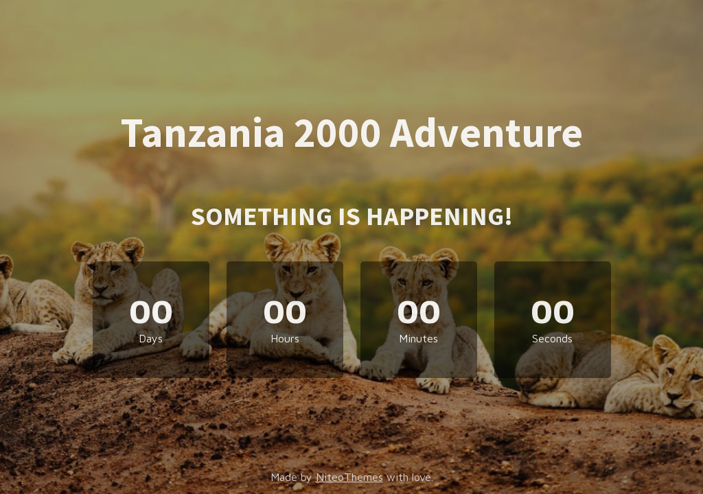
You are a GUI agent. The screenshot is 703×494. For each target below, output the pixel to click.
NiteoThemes (349, 477)
